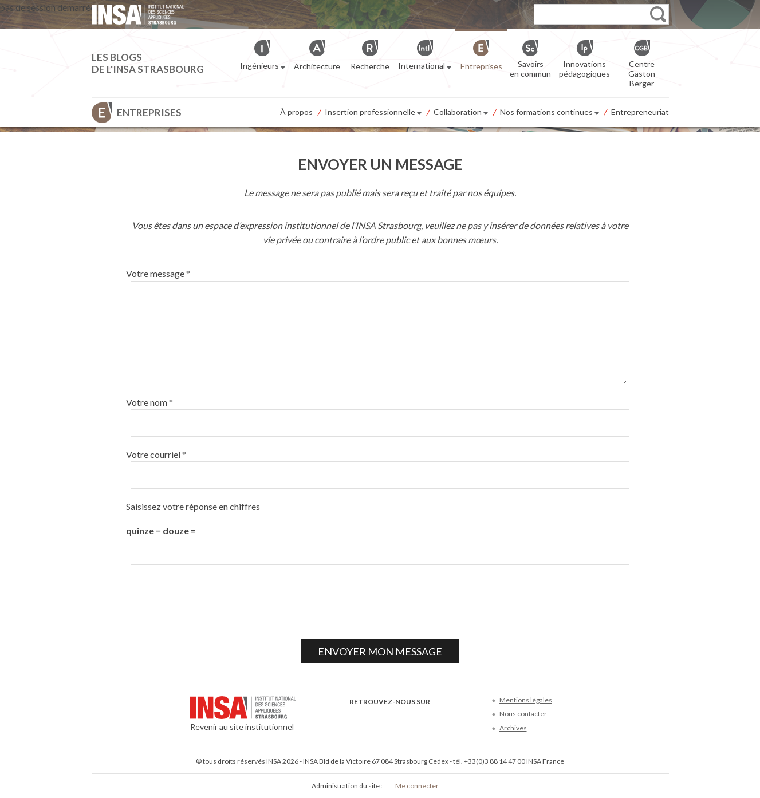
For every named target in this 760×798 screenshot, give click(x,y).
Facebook (356, 719)
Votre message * (158, 273)
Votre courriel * (156, 454)
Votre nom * (149, 402)
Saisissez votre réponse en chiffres (193, 506)
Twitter (375, 719)
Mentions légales (525, 700)
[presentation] (213, 602)
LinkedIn (413, 719)
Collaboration (461, 112)
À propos (296, 112)
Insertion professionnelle (373, 112)
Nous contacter (523, 713)
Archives (513, 728)
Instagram (432, 719)
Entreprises (149, 112)
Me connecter (417, 785)
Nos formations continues (549, 112)
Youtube (394, 719)
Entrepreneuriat (640, 112)
